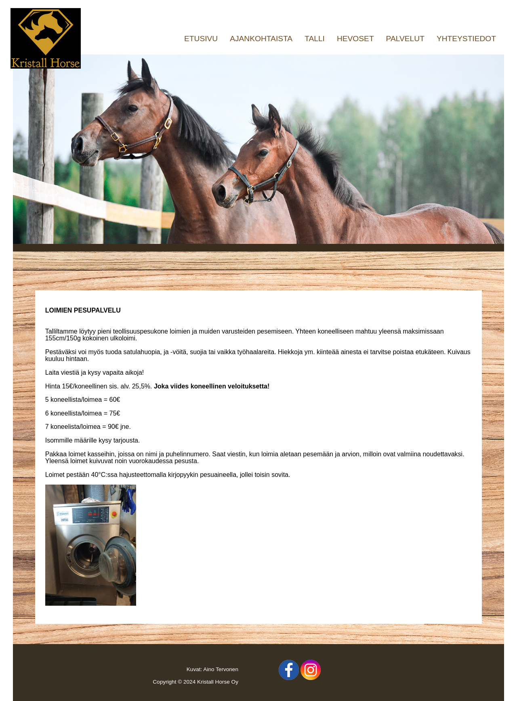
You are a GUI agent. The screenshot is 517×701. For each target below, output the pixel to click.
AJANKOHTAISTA (261, 38)
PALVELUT (405, 38)
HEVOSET (355, 38)
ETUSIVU (201, 38)
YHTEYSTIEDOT (466, 38)
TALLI (315, 38)
